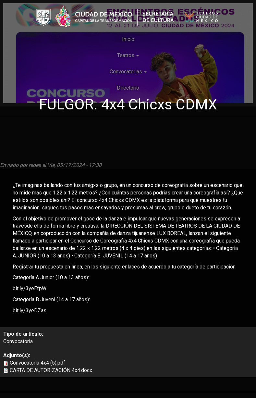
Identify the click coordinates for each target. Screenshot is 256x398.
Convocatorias (128, 71)
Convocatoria (18, 341)
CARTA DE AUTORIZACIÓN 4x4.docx (51, 370)
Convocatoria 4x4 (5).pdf (37, 363)
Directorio (128, 88)
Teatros (128, 55)
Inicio (128, 39)
